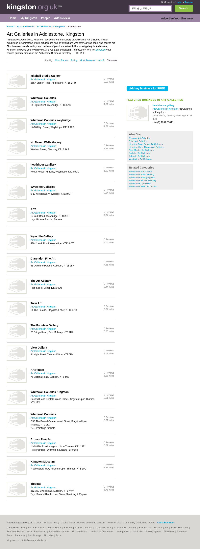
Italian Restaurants (59, 531)
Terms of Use (114, 522)
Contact (38, 522)
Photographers (153, 531)
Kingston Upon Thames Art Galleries (146, 147)
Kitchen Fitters (80, 531)
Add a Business (166, 522)
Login (178, 2)
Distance (112, 60)
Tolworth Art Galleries (139, 156)
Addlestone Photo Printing (141, 174)
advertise (101, 49)
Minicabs (138, 531)
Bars (23, 527)
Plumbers (182, 531)
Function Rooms (16, 531)
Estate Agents (161, 527)
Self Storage (35, 535)
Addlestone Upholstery (140, 183)
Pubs (10, 535)
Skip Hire (49, 535)
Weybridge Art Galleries (140, 159)
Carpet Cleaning (84, 527)
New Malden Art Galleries (141, 150)
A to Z (101, 60)
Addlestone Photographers (142, 177)
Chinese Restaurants (125, 527)
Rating (74, 60)
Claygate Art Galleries (139, 138)
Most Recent (61, 60)
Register (189, 2)
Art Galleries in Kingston (166, 108)
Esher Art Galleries (138, 141)
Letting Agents (123, 531)
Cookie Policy (68, 522)
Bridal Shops (55, 527)
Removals (20, 535)
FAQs (152, 522)
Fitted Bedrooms (180, 527)
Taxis (58, 535)
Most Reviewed (88, 60)
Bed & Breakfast (37, 527)
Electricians (145, 527)
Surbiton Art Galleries (139, 153)
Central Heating (103, 527)
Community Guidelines (135, 522)
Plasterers (169, 531)
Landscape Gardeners (101, 531)
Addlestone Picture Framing (142, 180)
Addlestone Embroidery (140, 171)
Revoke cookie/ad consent (91, 522)
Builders (68, 527)
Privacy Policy (51, 522)
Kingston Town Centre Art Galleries (146, 144)
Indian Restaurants (37, 531)
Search (183, 8)
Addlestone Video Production (143, 186)
